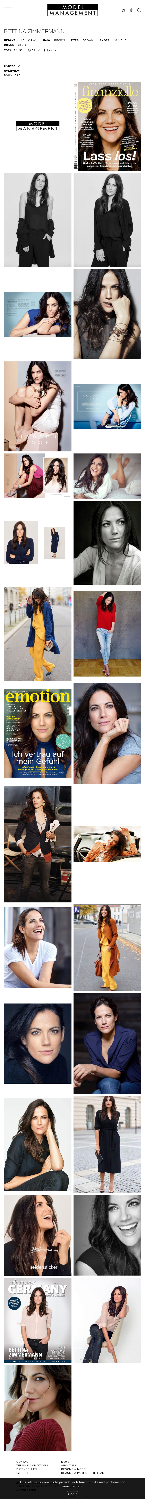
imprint (22, 1124)
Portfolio (12, 66)
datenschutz (27, 1121)
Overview (12, 70)
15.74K (50, 50)
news (65, 1113)
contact (23, 1113)
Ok (86, 1148)
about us (68, 1117)
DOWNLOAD (12, 75)
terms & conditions (32, 1117)
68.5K (34, 50)
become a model (74, 1121)
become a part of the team (83, 1124)
